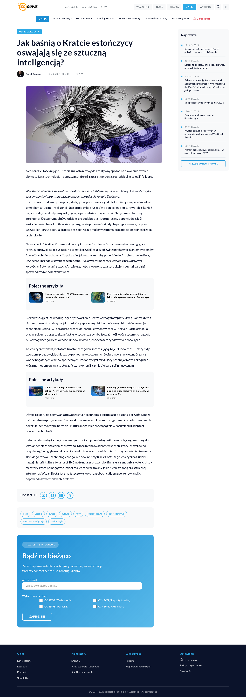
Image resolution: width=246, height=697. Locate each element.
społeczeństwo (116, 513)
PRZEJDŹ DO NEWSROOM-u (203, 163)
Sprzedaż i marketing (156, 18)
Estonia (38, 513)
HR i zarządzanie (84, 18)
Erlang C (75, 660)
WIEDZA (174, 6)
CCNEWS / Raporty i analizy (114, 600)
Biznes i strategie (62, 18)
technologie (57, 521)
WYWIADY (205, 6)
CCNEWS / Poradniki (56, 606)
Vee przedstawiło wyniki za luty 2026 (204, 102)
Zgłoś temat (201, 18)
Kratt (52, 513)
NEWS (159, 6)
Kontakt (21, 672)
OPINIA (42, 18)
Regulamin (185, 671)
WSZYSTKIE (142, 6)
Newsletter (23, 677)
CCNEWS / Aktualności (111, 606)
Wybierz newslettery (34, 596)
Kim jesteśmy (24, 660)
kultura (65, 513)
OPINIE (189, 6)
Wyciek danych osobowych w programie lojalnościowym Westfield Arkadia (203, 134)
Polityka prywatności (191, 665)
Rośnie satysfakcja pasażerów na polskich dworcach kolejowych (201, 50)
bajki (25, 513)
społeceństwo (94, 513)
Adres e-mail (29, 580)
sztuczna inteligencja (33, 521)
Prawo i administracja (130, 18)
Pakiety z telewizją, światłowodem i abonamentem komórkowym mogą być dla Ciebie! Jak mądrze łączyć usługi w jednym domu (204, 85)
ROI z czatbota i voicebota (85, 666)
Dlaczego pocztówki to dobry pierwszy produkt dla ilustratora (204, 66)
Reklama (130, 660)
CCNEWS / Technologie (57, 600)
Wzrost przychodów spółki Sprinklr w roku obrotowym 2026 (204, 151)
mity (78, 513)
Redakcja (22, 666)
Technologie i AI (180, 18)
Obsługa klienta (105, 18)
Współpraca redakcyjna (138, 666)
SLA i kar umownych (82, 672)
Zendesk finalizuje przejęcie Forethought (199, 117)
